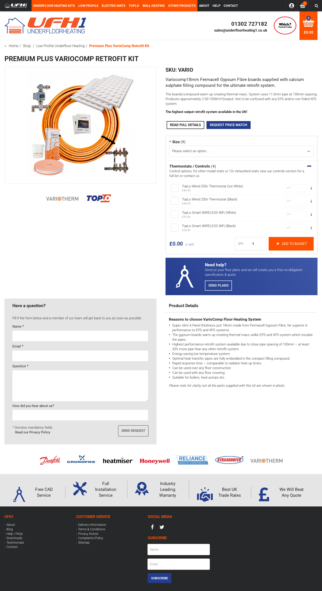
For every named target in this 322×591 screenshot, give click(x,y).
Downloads (14, 538)
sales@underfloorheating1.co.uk (240, 30)
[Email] (178, 564)
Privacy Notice (88, 534)
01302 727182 (249, 24)
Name (16, 326)
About (11, 525)
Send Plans (218, 285)
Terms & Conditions (91, 529)
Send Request (133, 431)
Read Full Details (185, 125)
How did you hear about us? (33, 406)
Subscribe (159, 578)
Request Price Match (228, 125)
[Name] (178, 549)
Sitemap (84, 542)
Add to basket (291, 244)
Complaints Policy (90, 538)
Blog (10, 529)
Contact (12, 547)
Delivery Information (92, 525)
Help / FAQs (15, 534)
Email (16, 346)
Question (19, 366)
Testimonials (15, 542)
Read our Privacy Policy (32, 432)
